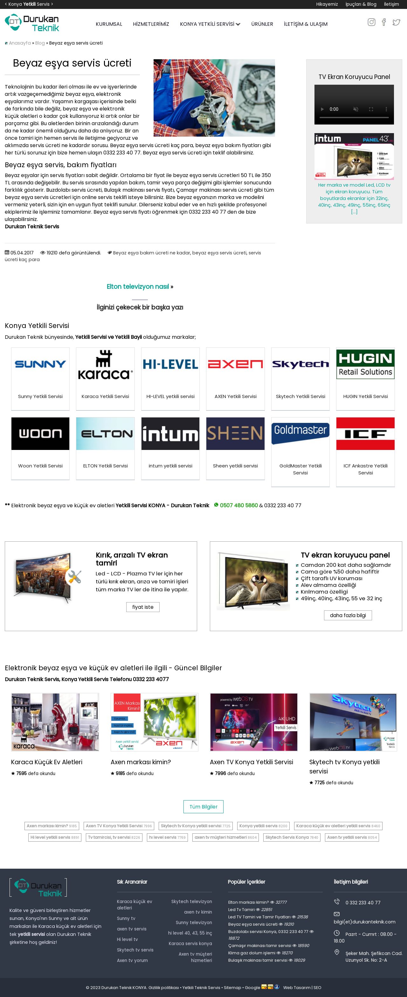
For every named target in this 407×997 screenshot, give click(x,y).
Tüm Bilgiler (203, 806)
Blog (40, 43)
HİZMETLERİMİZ (151, 24)
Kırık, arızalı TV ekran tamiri (132, 559)
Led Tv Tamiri (250, 909)
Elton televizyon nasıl (138, 286)
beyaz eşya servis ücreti (219, 253)
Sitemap (232, 987)
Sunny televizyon (194, 923)
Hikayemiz (327, 4)
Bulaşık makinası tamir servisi (266, 960)
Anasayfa (20, 43)
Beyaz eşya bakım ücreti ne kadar (151, 253)
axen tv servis (132, 929)
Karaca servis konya (190, 944)
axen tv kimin (198, 912)
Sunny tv (126, 918)
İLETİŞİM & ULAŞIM (306, 24)
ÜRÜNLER (262, 24)
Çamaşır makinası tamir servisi (268, 945)
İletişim (391, 4)
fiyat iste (143, 607)
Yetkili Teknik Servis (201, 987)
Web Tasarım (297, 987)
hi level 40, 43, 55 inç (190, 933)
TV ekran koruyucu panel (345, 555)
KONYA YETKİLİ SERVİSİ (210, 24)
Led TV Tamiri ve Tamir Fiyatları (268, 917)
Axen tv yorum (132, 961)
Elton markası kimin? (257, 902)
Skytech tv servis (135, 950)
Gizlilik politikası (163, 987)
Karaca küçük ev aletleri (134, 905)
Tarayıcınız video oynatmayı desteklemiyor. (354, 105)
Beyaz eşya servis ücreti (261, 924)
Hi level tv (127, 939)
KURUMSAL (109, 24)
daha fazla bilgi (348, 615)
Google (252, 987)
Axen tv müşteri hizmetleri (195, 957)
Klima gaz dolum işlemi (260, 953)
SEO (317, 987)
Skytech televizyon (191, 902)
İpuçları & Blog (361, 4)
